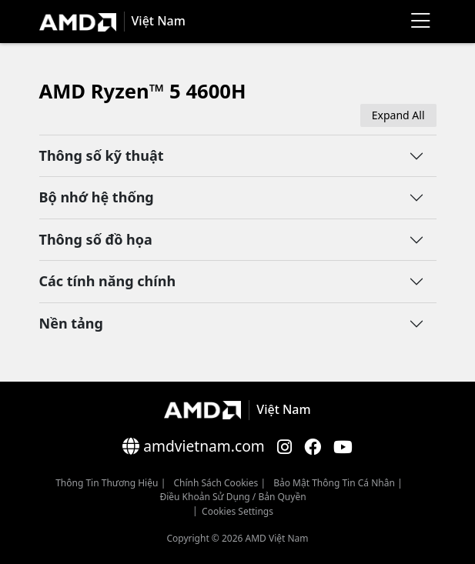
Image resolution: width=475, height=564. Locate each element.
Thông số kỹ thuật (101, 155)
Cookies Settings (237, 511)
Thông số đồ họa (95, 239)
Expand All (398, 115)
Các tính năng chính (107, 281)
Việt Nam (159, 20)
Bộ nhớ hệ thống (96, 197)
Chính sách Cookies (215, 482)
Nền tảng (71, 323)
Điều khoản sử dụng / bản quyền (232, 496)
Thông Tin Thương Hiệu (106, 482)
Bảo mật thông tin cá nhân (334, 482)
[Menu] (421, 21)
